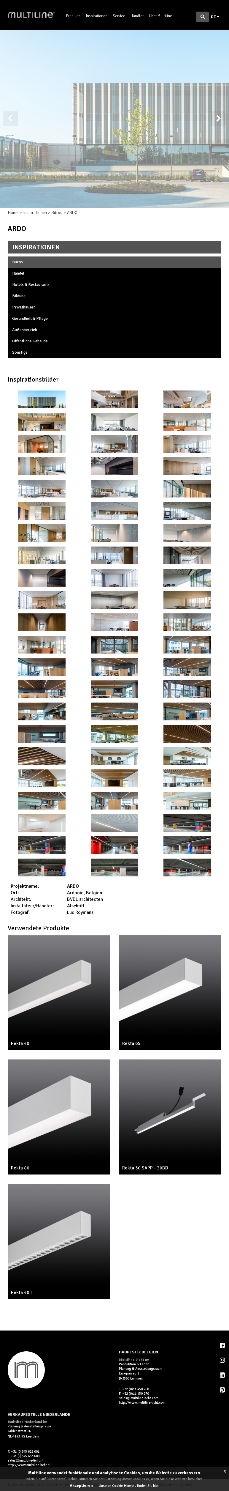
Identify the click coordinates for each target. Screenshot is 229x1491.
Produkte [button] (73, 16)
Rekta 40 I (21, 1292)
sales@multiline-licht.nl (25, 1460)
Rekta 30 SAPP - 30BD (145, 1168)
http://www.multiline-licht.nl (29, 1465)
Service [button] (119, 16)
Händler (137, 16)
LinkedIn (223, 1375)
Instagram (223, 1360)
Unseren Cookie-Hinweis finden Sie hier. (129, 1486)
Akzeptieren (81, 1485)
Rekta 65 (131, 1043)
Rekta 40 (20, 1043)
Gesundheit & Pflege (30, 318)
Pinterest (223, 1390)
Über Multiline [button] (160, 16)
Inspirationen (96, 16)
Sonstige (20, 352)
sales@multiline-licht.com (138, 1398)
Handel (18, 273)
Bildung (19, 295)
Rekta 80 (20, 1168)
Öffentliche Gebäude (30, 341)
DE (215, 16)
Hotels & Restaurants (31, 284)
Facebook (223, 1345)
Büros (57, 212)
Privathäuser (23, 307)
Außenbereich (24, 329)
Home (13, 212)
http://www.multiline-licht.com (142, 1402)
